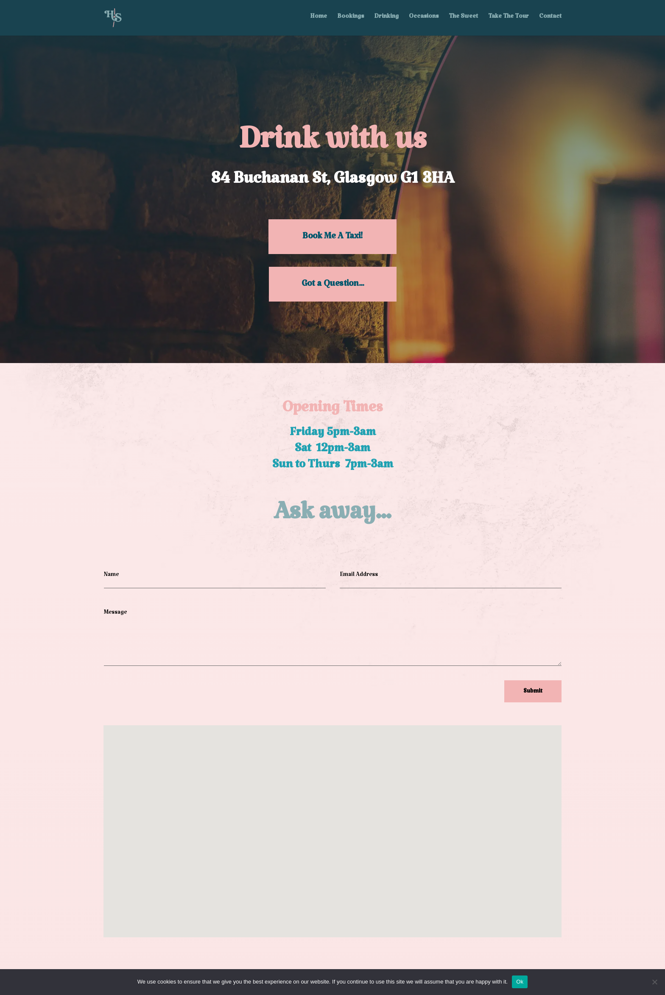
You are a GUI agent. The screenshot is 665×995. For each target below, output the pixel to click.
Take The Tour (508, 18)
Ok (519, 981)
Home (318, 18)
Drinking (386, 18)
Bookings (350, 18)
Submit (532, 693)
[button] (326, 819)
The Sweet (463, 18)
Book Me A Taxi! (332, 238)
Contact (550, 18)
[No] (654, 982)
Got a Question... (333, 286)
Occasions (424, 18)
